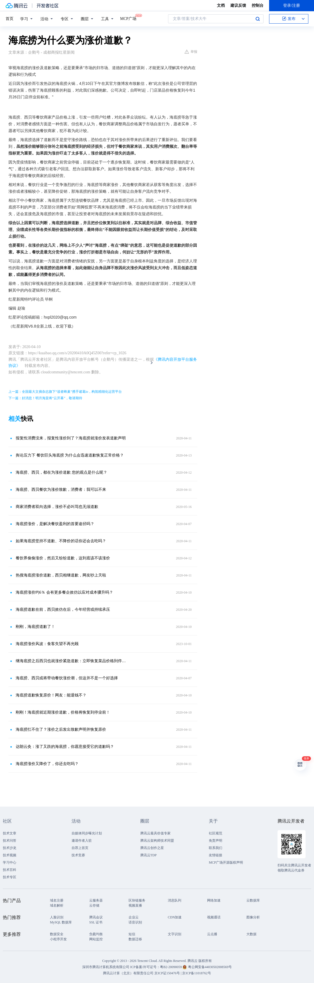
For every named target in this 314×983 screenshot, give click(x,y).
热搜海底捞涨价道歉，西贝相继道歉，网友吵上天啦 (61, 575)
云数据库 (253, 900)
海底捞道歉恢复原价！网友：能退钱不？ (51, 695)
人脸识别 (56, 917)
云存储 (94, 905)
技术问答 (9, 841)
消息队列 (174, 900)
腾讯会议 (96, 917)
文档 (221, 5)
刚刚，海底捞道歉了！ (35, 627)
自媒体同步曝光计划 (87, 833)
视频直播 (135, 905)
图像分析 (253, 917)
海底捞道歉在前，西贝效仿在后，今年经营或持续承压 (63, 609)
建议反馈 (238, 5)
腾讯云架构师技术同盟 (157, 841)
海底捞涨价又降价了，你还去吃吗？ (47, 764)
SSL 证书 (95, 922)
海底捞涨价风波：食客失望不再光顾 (47, 644)
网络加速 (214, 900)
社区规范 (215, 833)
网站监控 (96, 939)
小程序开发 (58, 939)
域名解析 (56, 905)
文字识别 (174, 934)
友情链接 (215, 855)
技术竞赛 (78, 855)
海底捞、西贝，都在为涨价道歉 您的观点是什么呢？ (61, 472)
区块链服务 (137, 900)
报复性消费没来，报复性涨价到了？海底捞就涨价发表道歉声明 (71, 438)
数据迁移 (135, 939)
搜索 (257, 19)
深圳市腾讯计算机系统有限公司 (105, 967)
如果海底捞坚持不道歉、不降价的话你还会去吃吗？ (61, 541)
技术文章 (9, 833)
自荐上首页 (80, 848)
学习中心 (9, 862)
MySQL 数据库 (61, 922)
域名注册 (56, 900)
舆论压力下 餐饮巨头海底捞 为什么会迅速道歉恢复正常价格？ (70, 455)
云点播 (212, 934)
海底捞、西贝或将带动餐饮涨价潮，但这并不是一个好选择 (67, 678)
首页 (9, 19)
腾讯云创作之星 (152, 848)
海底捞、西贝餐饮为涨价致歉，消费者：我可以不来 (61, 489)
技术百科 (9, 870)
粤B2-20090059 (171, 967)
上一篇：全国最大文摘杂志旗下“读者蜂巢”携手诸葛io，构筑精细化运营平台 (65, 392)
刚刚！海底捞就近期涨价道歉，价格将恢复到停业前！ (63, 712)
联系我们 (215, 848)
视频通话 (214, 917)
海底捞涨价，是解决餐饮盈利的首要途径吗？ (55, 524)
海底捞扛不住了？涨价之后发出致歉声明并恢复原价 (61, 729)
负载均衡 (96, 934)
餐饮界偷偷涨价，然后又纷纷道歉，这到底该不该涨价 (63, 558)
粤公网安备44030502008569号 (210, 967)
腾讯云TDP (148, 855)
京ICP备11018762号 (196, 973)
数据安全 (56, 934)
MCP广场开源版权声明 (226, 862)
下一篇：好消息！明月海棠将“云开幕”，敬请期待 (45, 398)
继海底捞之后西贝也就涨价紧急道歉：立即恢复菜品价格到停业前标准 (71, 661)
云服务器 (96, 900)
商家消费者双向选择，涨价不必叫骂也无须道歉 (57, 507)
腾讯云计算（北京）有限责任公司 (128, 973)
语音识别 (135, 922)
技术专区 (9, 877)
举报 (191, 51)
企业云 (134, 917)
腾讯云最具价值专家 (155, 833)
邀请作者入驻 (82, 841)
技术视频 (9, 855)
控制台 (257, 5)
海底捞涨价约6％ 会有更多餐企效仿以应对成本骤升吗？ (64, 592)
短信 (132, 934)
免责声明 (215, 841)
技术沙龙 (9, 848)
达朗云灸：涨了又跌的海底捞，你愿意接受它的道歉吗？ (65, 746)
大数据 (251, 934)
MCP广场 (128, 18)
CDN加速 (175, 917)
